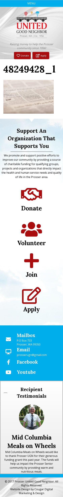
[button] (22, 55)
